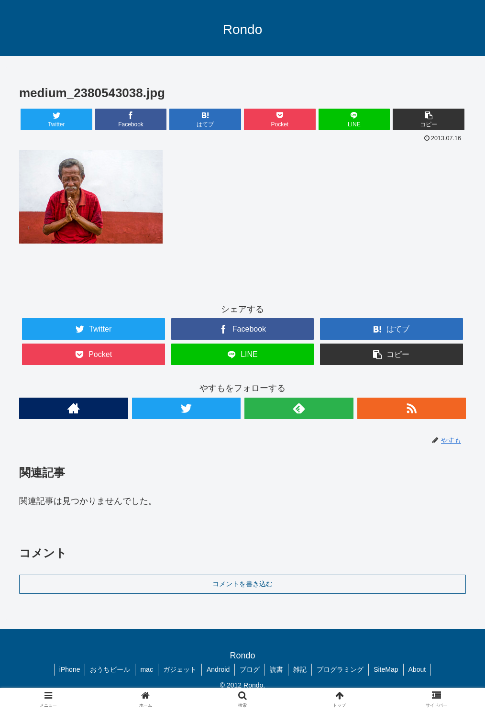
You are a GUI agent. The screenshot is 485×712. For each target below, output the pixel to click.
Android (218, 669)
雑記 (300, 669)
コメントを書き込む (242, 584)
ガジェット (180, 669)
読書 (276, 669)
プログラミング (340, 669)
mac (146, 669)
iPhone (69, 669)
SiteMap (386, 669)
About (417, 669)
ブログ (250, 669)
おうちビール (110, 669)
